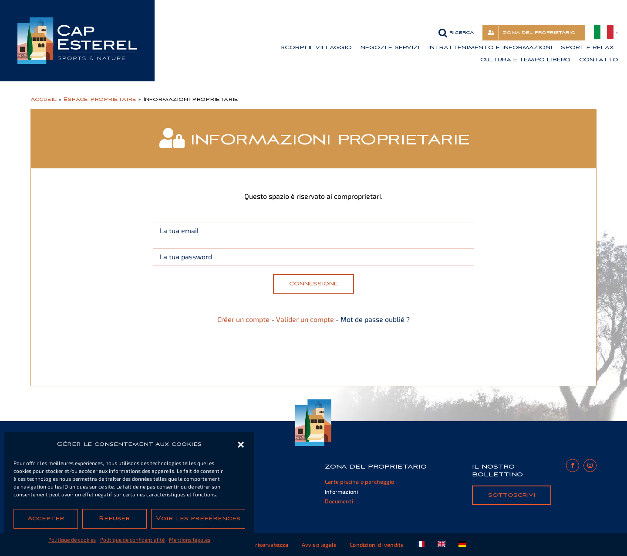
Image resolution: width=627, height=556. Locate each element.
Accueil (43, 99)
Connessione (313, 283)
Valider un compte (305, 319)
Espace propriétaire (100, 99)
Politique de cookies (72, 539)
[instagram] (590, 465)
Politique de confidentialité (132, 539)
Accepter (45, 518)
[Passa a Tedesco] (462, 544)
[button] (240, 444)
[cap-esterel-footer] (313, 403)
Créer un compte (243, 319)
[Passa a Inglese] (441, 544)
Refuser (114, 518)
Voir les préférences (198, 518)
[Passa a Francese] (421, 544)
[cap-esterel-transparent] (77, 21)
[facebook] (572, 465)
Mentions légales (189, 539)
